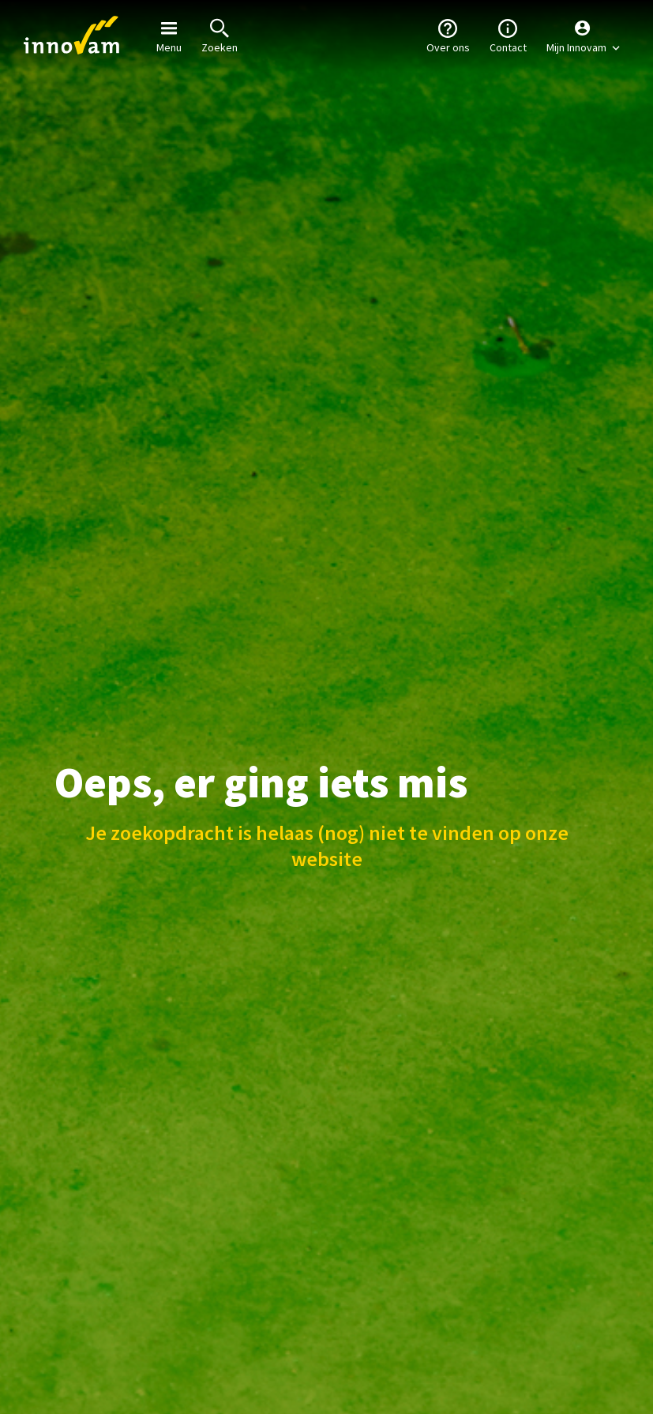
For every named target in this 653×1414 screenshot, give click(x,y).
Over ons (448, 34)
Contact (508, 34)
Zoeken (219, 34)
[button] (583, 35)
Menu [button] (169, 34)
